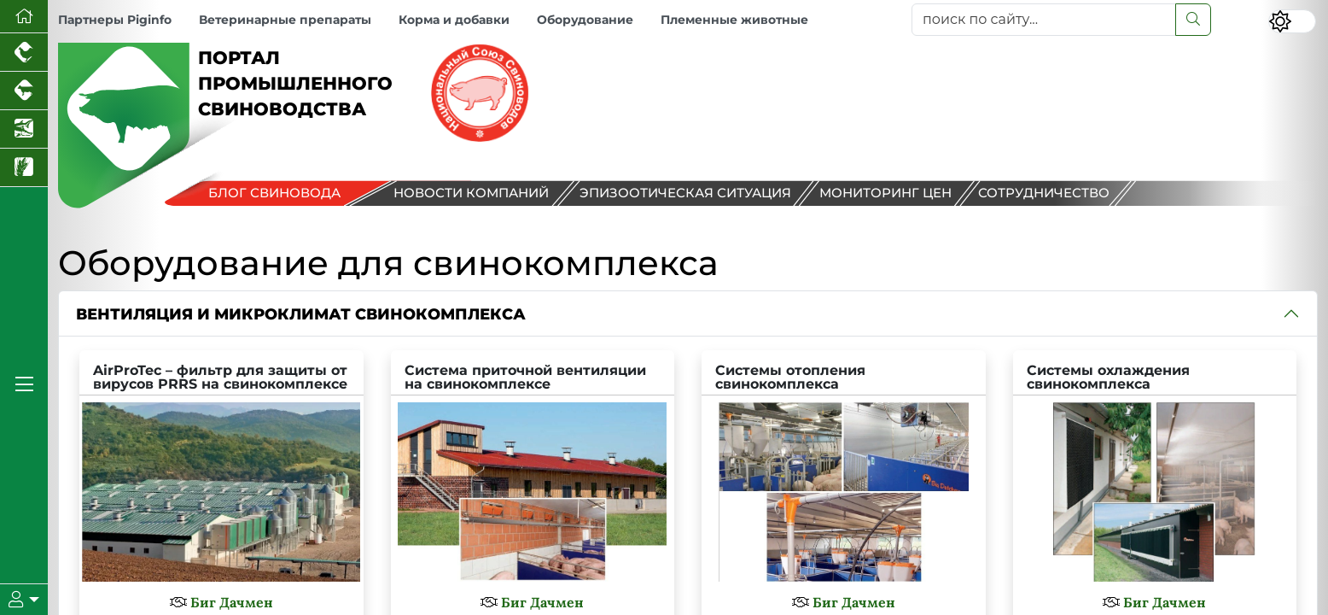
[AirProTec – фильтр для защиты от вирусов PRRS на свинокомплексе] (221, 473)
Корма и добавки (454, 19)
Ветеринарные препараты (285, 19)
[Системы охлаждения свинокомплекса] (1155, 473)
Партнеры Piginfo (115, 19)
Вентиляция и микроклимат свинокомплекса (301, 314)
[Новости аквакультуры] (24, 129)
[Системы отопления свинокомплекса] (844, 473)
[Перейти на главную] (24, 16)
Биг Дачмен (231, 602)
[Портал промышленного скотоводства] (24, 91)
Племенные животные (734, 19)
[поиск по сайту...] (1044, 19)
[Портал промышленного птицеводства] (24, 52)
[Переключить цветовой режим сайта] (1292, 21)
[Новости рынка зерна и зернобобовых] (24, 168)
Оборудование (585, 19)
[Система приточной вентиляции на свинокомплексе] (533, 473)
